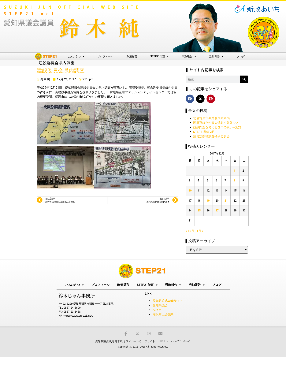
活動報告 (216, 56)
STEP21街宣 (159, 56)
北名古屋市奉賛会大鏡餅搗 (211, 118)
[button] (190, 99)
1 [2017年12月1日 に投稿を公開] (234, 170)
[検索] (244, 79)
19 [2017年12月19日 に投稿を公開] (208, 200)
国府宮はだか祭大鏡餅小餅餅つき (216, 123)
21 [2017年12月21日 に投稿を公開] (226, 200)
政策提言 (132, 56)
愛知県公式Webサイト (168, 301)
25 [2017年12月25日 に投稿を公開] (199, 210)
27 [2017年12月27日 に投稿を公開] (217, 210)
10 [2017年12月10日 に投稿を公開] (190, 190)
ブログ (241, 56)
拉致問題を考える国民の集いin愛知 (217, 127)
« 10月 (190, 231)
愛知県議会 (160, 305)
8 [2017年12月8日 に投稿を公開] (234, 180)
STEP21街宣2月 (204, 132)
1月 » (199, 231)
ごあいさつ (75, 56)
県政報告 (189, 56)
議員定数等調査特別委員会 (211, 136)
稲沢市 (157, 310)
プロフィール (105, 56)
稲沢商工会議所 (163, 314)
